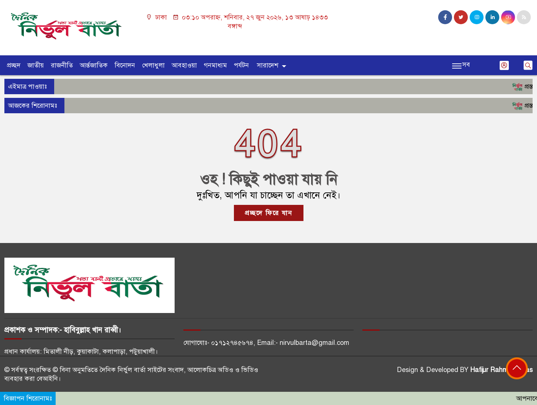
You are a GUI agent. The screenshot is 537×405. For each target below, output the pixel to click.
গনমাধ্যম (215, 65)
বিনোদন (125, 65)
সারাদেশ (267, 65)
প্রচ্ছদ (13, 65)
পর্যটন (241, 65)
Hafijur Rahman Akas (501, 370)
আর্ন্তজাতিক (94, 65)
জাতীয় (35, 65)
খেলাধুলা (153, 65)
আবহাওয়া (184, 65)
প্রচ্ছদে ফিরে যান (268, 213)
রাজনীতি (62, 65)
